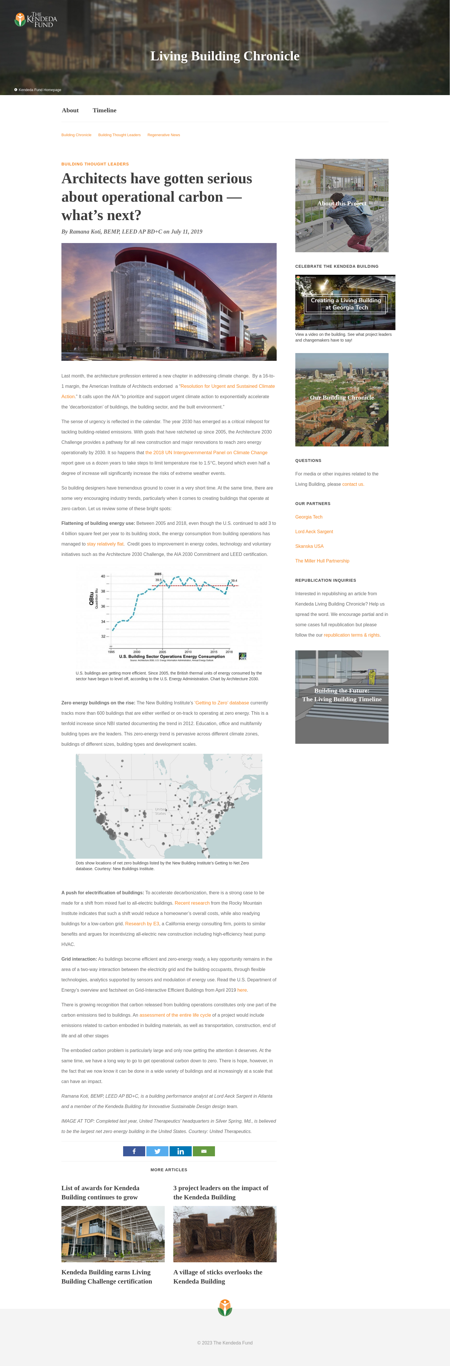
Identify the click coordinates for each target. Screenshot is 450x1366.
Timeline (109, 109)
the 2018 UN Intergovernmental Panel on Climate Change (204, 451)
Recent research (191, 901)
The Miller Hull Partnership (322, 560)
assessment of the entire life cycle (173, 1014)
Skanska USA (309, 545)
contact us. (353, 483)
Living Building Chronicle (225, 55)
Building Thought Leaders (119, 134)
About (69, 109)
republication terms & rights (352, 634)
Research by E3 (141, 922)
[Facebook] (134, 1150)
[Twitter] (157, 1150)
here (242, 989)
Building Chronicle (76, 134)
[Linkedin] (181, 1150)
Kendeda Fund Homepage (36, 90)
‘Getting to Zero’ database (221, 702)
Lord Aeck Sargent (314, 530)
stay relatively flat (104, 543)
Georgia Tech (309, 516)
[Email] (204, 1150)
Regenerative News (164, 134)
